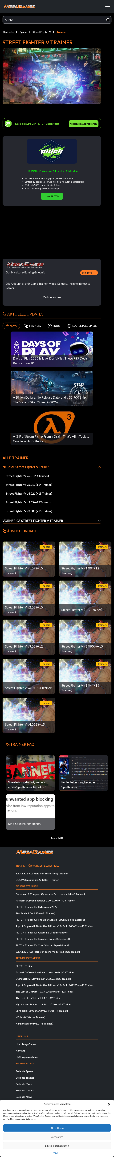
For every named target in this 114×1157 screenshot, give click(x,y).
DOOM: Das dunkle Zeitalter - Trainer (37, 879)
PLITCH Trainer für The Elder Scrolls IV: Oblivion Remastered (50, 919)
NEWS (11, 326)
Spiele (23, 31)
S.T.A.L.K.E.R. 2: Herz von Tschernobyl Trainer (42, 873)
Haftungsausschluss (27, 1056)
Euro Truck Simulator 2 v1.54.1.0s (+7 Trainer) (42, 1010)
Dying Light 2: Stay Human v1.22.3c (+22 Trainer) (43, 978)
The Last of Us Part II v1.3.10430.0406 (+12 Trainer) (45, 991)
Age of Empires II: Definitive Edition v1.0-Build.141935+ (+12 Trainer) (55, 985)
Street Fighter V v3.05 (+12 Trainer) (28, 502)
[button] (109, 1103)
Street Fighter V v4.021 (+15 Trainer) (29, 493)
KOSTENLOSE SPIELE (82, 326)
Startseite (8, 31)
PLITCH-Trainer (25, 965)
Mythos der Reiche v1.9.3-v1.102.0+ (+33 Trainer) (44, 1004)
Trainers (61, 31)
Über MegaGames (26, 1044)
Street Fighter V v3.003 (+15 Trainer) (29, 511)
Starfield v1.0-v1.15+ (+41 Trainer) (35, 913)
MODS (54, 326)
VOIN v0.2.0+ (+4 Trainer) (30, 1017)
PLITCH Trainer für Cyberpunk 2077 (36, 906)
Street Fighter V (42, 31)
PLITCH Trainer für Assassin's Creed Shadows (42, 932)
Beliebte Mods (24, 1083)
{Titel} (55, 1153)
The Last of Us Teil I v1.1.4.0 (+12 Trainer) (39, 997)
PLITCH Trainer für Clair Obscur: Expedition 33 (42, 945)
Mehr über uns (52, 297)
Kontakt (20, 1050)
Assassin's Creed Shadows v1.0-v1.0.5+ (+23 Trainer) (46, 900)
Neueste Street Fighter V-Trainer (26, 467)
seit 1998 (87, 272)
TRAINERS (32, 326)
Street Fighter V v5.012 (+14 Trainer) (29, 484)
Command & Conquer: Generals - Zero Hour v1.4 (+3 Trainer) (50, 894)
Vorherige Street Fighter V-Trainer (33, 521)
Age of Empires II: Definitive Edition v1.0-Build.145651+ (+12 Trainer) (55, 926)
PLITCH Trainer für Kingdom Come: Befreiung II (43, 938)
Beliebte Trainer (25, 1077)
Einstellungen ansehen (57, 1145)
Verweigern (57, 1136)
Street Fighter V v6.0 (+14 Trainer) (27, 476)
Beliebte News (24, 1096)
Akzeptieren (57, 1128)
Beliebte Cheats (25, 1090)
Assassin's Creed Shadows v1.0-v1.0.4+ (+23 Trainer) (46, 972)
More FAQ (57, 837)
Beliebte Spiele (24, 1071)
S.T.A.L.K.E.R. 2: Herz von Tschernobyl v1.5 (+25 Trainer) (48, 951)
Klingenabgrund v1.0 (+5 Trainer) (34, 1023)
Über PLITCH (52, 196)
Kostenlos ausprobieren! (83, 123)
